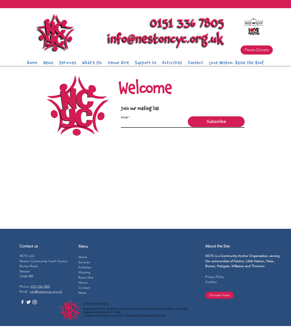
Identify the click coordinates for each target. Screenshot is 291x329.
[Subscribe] (216, 121)
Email (124, 117)
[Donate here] (219, 295)
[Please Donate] (257, 50)
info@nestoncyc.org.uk (46, 291)
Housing (84, 272)
